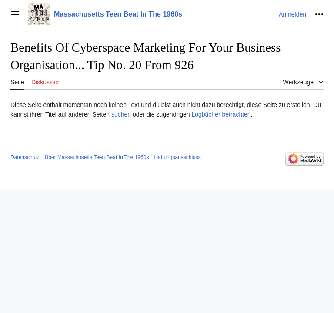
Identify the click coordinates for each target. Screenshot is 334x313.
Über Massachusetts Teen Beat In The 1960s (97, 157)
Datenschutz (25, 157)
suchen (121, 114)
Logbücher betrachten (220, 114)
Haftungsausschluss (177, 157)
